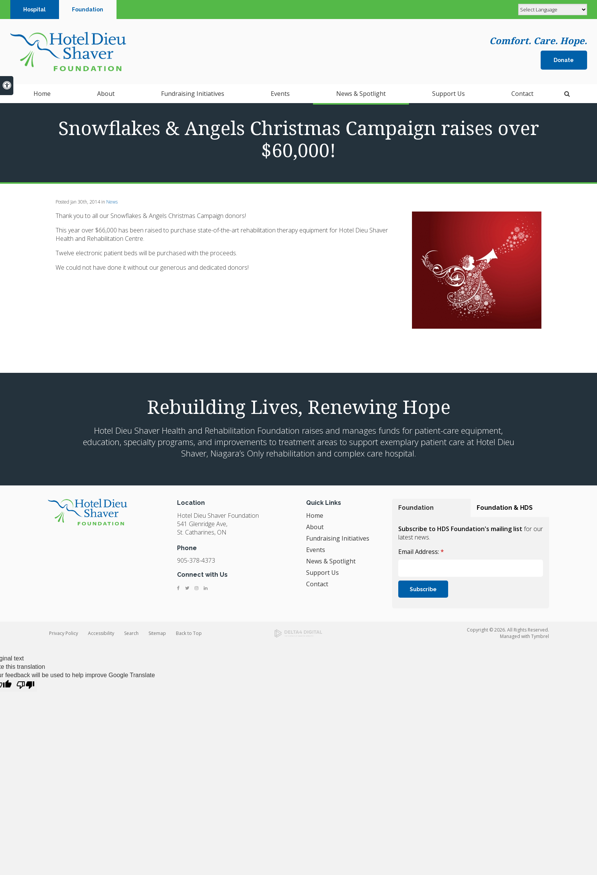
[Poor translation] (25, 685)
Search (131, 633)
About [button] (106, 95)
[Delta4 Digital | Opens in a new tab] (298, 633)
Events (315, 550)
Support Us (322, 572)
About (315, 527)
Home (42, 95)
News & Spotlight (361, 95)
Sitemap (157, 633)
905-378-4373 (196, 560)
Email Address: (421, 551)
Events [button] (280, 95)
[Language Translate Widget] (552, 9)
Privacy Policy (63, 633)
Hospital (34, 9)
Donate (564, 61)
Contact (317, 584)
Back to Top (189, 633)
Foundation (87, 9)
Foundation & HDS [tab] (505, 507)
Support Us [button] (448, 95)
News (112, 202)
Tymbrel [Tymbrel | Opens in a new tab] (540, 636)
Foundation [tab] (416, 507)
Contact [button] (522, 95)
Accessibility (101, 633)
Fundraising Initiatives (192, 95)
